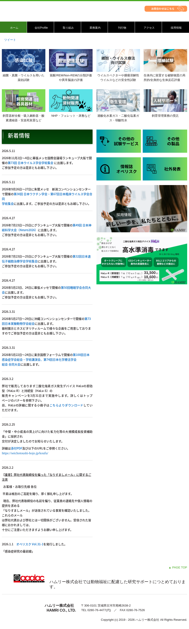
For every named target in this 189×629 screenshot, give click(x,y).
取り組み (68, 27)
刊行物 (122, 27)
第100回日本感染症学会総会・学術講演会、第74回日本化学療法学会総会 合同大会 (46, 359)
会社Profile (41, 27)
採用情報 (176, 27)
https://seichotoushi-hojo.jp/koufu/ (25, 453)
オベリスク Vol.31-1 (29, 544)
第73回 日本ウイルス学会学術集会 (30, 163)
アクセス (149, 27)
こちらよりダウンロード (66, 405)
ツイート (10, 40)
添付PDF (16, 448)
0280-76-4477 (96, 610)
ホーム (14, 27)
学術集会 (8, 203)
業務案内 (95, 27)
